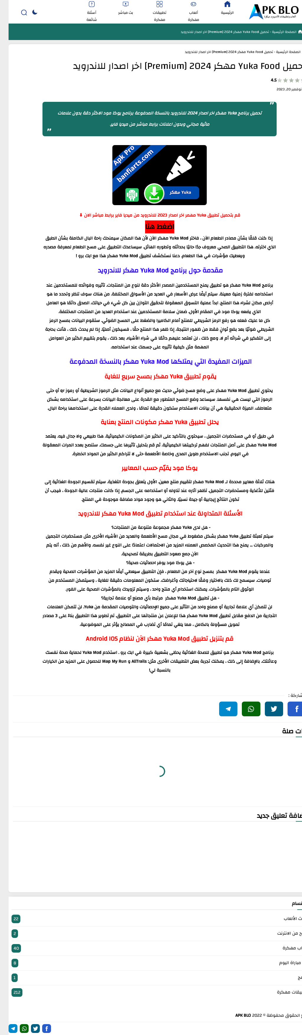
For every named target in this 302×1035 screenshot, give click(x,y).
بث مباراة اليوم (151, 963)
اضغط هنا (151, 226)
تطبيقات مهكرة (151, 992)
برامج (151, 977)
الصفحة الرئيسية (275, 32)
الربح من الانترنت (151, 933)
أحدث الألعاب (151, 919)
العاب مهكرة (151, 948)
